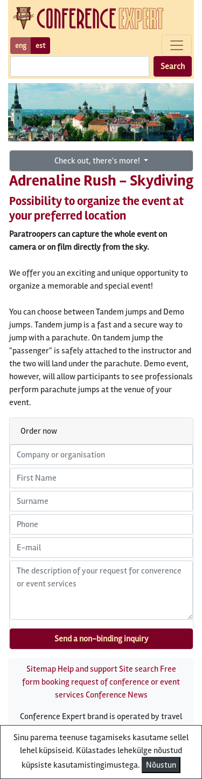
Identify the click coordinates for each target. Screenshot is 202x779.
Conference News (117, 694)
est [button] (40, 45)
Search (173, 66)
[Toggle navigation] (177, 45)
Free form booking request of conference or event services (101, 682)
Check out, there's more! (98, 160)
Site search (138, 669)
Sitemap (41, 669)
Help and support (87, 669)
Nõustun (161, 765)
